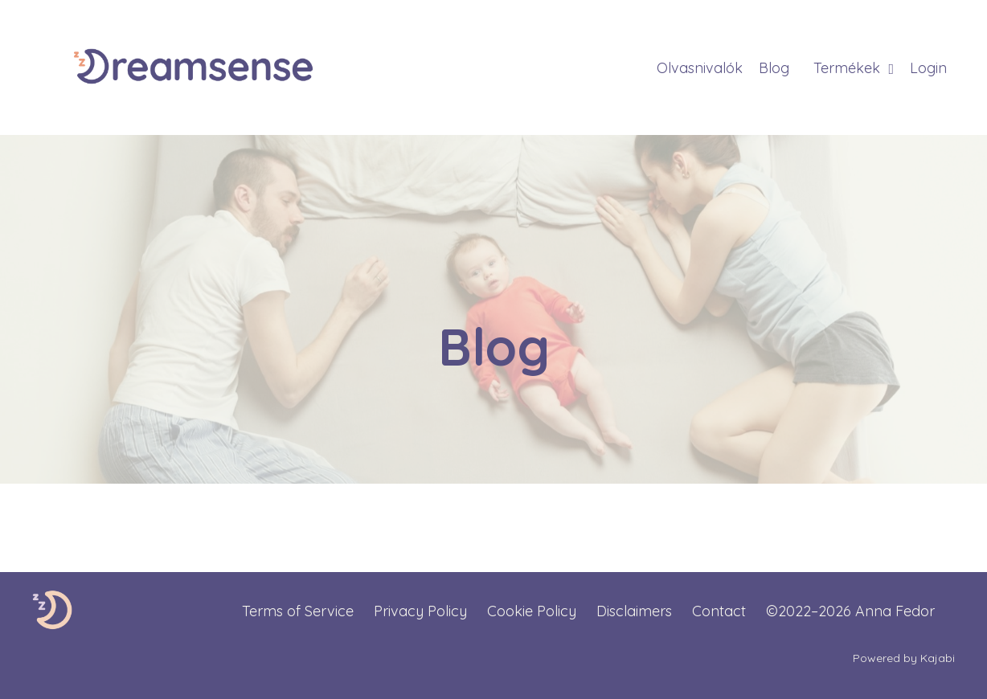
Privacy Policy (420, 611)
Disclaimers (634, 611)
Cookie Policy (531, 611)
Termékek (853, 68)
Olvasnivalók (700, 68)
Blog (774, 68)
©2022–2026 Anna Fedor (850, 611)
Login (928, 68)
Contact (719, 611)
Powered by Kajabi (904, 658)
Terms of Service (298, 611)
